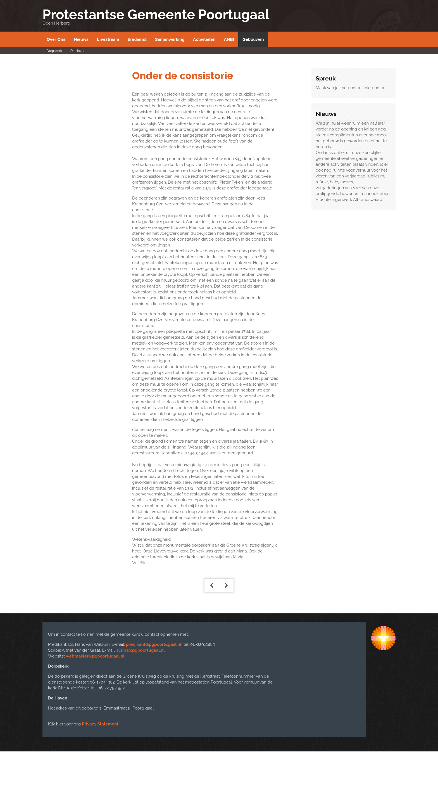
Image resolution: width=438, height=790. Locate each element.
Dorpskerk (54, 51)
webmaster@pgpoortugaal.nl (95, 656)
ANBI (229, 39)
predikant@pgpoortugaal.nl (153, 644)
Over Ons (56, 39)
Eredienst (136, 39)
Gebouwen (253, 39)
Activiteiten (204, 39)
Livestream (108, 39)
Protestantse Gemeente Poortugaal (156, 14)
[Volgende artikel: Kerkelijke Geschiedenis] (226, 585)
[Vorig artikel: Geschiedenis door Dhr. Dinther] (211, 585)
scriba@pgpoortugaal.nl (140, 650)
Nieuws (81, 39)
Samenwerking (170, 39)
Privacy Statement (100, 724)
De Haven (77, 51)
